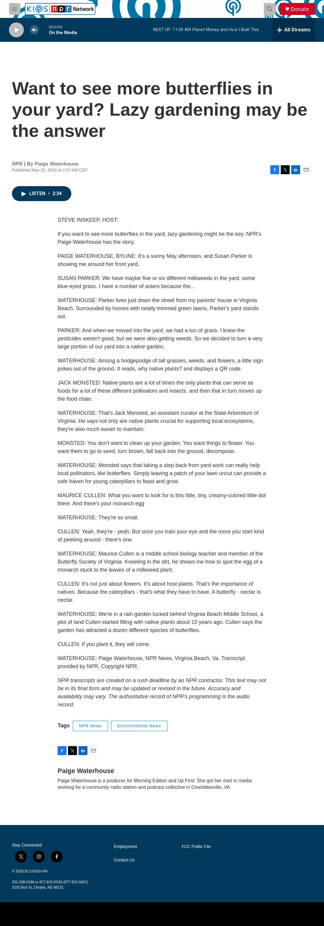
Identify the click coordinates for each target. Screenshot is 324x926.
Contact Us (124, 860)
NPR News (90, 725)
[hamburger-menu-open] (14, 9)
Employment (125, 846)
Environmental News (139, 725)
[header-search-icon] (270, 9)
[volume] (34, 30)
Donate (300, 9)
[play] (16, 30)
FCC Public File (196, 846)
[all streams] (293, 30)
